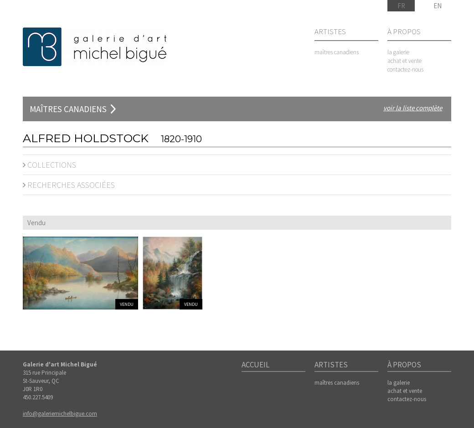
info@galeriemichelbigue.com (60, 414)
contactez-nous (405, 69)
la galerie (398, 52)
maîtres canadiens (336, 52)
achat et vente (404, 61)
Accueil (255, 365)
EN (437, 5)
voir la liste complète (412, 107)
